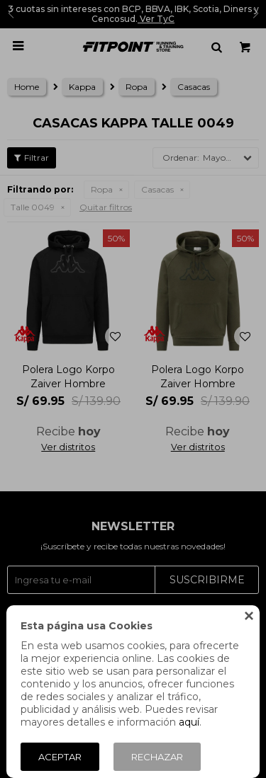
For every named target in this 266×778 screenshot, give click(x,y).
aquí (189, 722)
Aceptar (60, 756)
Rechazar (157, 756)
